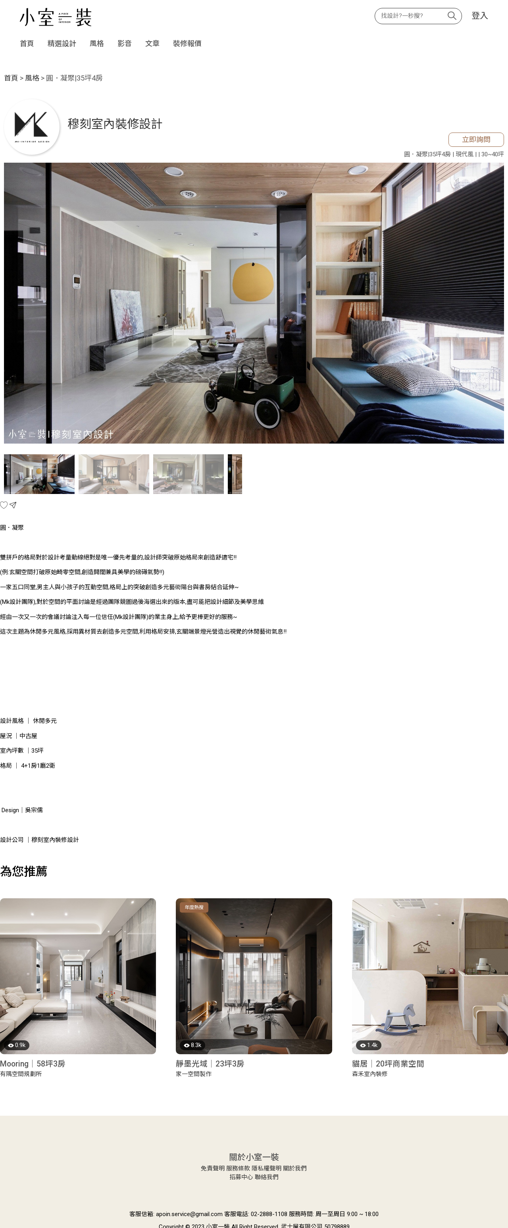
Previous (14, 304)
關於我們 (295, 1168)
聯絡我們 (267, 1177)
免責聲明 (213, 1168)
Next (494, 304)
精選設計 (62, 43)
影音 (124, 43)
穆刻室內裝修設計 (115, 124)
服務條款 (238, 1168)
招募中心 (241, 1177)
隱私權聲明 (266, 1168)
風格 (97, 43)
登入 (479, 16)
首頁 (27, 43)
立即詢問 (476, 139)
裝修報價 (187, 43)
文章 (152, 43)
